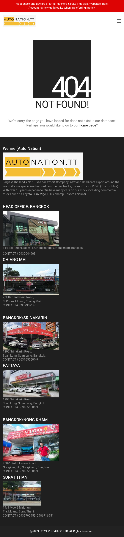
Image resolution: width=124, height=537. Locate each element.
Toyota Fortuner (75, 194)
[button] (119, 21)
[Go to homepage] (19, 21)
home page (87, 125)
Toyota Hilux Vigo (34, 194)
